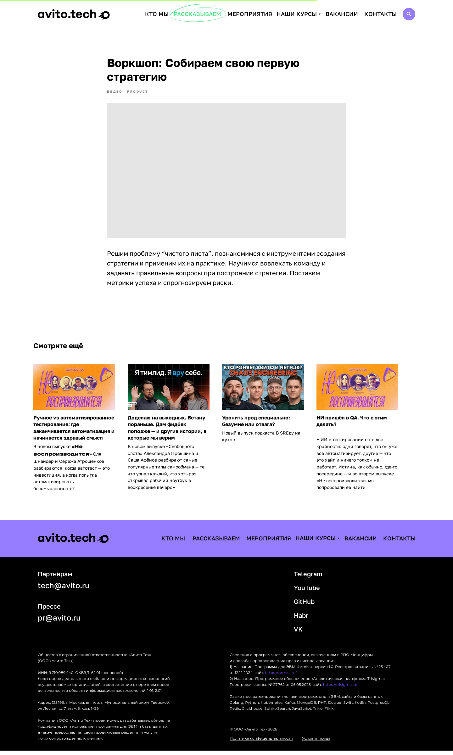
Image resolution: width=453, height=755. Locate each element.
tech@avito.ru (63, 589)
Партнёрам (55, 578)
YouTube (307, 592)
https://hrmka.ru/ (281, 677)
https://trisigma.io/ (340, 689)
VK (298, 633)
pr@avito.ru (59, 621)
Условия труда (316, 742)
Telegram (308, 578)
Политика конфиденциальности (261, 742)
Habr (301, 619)
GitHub (304, 606)
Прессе (49, 610)
